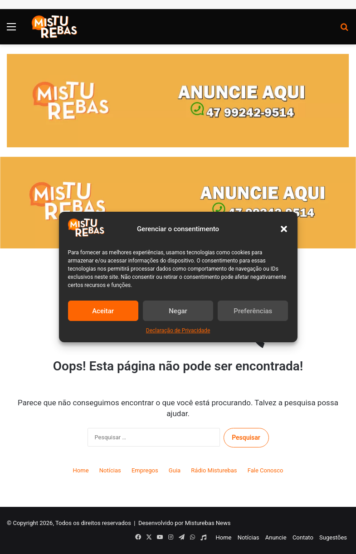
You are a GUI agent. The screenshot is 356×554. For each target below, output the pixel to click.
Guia (174, 470)
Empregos (145, 470)
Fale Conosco (265, 470)
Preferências (253, 311)
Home (81, 470)
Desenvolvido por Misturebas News (184, 523)
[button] (283, 228)
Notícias (110, 470)
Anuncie (276, 537)
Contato (303, 537)
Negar (178, 311)
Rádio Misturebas (214, 470)
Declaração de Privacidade (178, 330)
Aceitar (103, 311)
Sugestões (333, 537)
